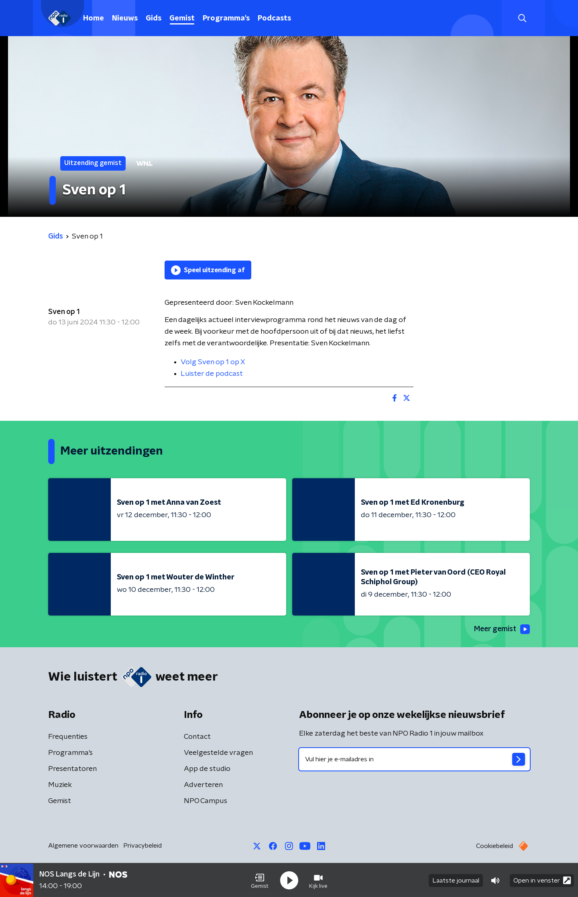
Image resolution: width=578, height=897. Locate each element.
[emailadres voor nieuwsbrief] (414, 759)
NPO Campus (205, 801)
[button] (260, 880)
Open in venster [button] (542, 880)
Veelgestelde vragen (218, 753)
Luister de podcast (212, 373)
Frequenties (68, 737)
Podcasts (274, 18)
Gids (153, 18)
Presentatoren (72, 769)
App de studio (207, 769)
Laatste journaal (455, 880)
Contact (197, 737)
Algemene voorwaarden (83, 846)
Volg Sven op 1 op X (213, 362)
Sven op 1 (63, 312)
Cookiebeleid (494, 846)
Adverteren (203, 785)
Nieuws (125, 18)
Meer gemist (501, 629)
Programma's (226, 18)
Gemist (182, 18)
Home (93, 18)
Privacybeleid (142, 846)
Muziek (60, 785)
